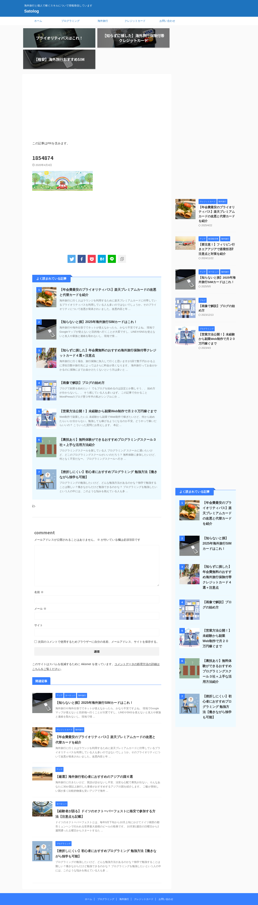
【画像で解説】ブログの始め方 (82, 362)
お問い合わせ (167, 20)
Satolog (31, 11)
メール (40, 588)
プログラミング (70, 20)
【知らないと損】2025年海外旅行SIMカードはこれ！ (98, 301)
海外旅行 (103, 20)
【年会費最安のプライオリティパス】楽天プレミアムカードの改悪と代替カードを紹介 (217, 191)
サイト (38, 604)
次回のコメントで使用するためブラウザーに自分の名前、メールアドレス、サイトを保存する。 (98, 621)
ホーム (38, 20)
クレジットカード (135, 20)
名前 (39, 571)
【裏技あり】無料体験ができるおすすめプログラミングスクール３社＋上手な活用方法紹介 (216, 645)
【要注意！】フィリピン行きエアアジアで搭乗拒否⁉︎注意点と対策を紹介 (217, 224)
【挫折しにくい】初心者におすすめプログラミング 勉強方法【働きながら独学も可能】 (217, 681)
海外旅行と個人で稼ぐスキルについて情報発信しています (129, 886)
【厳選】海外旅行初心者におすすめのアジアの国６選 (94, 756)
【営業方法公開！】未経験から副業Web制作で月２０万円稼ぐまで (107, 390)
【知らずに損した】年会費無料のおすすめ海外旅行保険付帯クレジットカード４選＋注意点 (216, 551)
